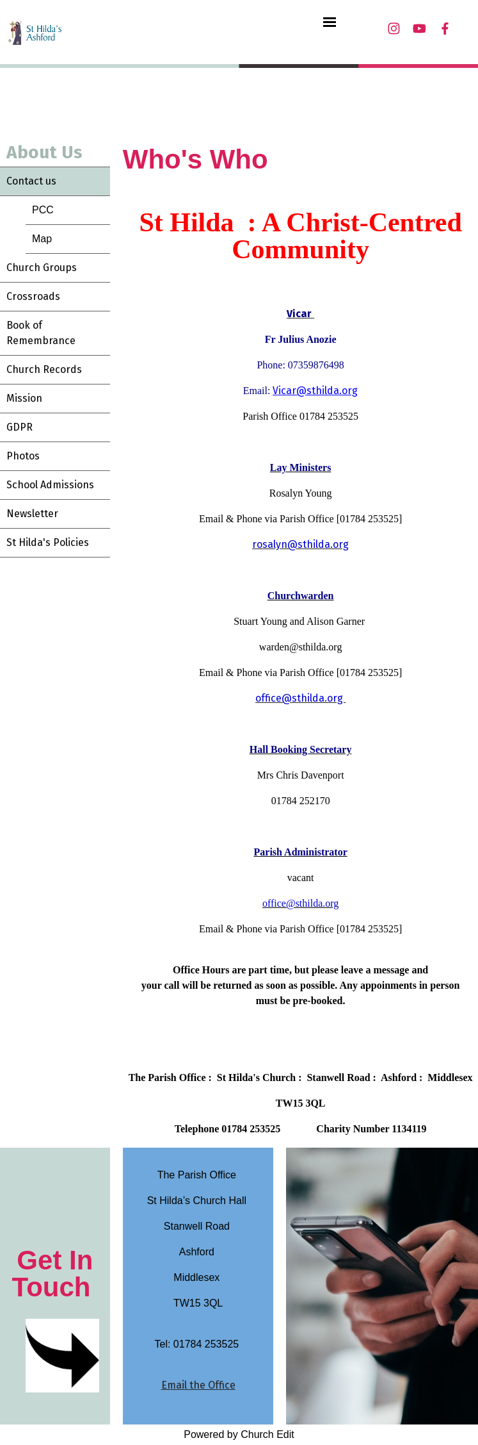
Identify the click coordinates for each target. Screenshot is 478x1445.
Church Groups (41, 267)
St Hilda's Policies (47, 542)
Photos (23, 456)
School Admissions (50, 485)
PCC (43, 209)
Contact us (31, 181)
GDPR (19, 427)
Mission (24, 398)
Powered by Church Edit (239, 1434)
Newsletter (32, 514)
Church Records (44, 369)
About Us (44, 152)
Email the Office (198, 1385)
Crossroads (33, 296)
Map (42, 238)
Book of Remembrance (41, 333)
